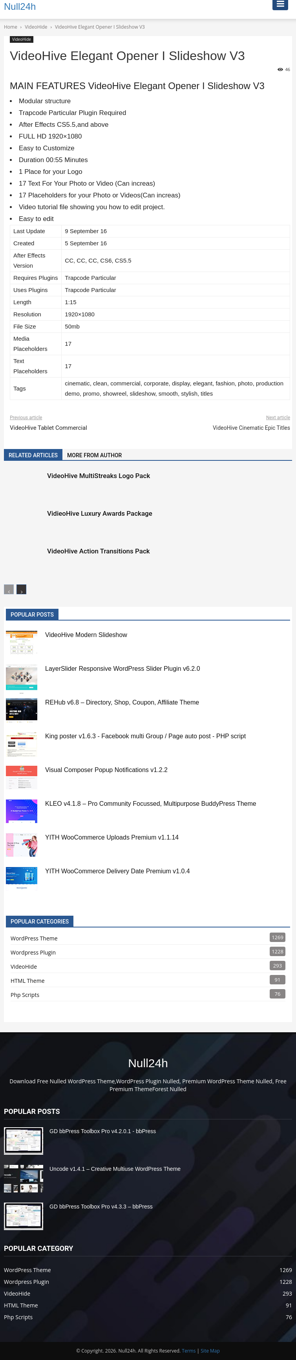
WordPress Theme (34, 938)
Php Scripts (25, 995)
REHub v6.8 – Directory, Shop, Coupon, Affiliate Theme (122, 702)
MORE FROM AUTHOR (94, 455)
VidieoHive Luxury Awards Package (99, 513)
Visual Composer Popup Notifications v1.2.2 (106, 770)
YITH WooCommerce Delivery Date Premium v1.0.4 (117, 871)
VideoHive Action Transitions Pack (98, 551)
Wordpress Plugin (33, 952)
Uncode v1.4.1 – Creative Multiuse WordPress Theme (115, 1169)
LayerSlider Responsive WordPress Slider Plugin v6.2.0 (122, 668)
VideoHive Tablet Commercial (48, 427)
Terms (189, 1350)
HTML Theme (28, 980)
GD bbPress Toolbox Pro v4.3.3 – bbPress (101, 1206)
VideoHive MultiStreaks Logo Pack (98, 476)
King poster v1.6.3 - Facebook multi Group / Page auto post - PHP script (145, 736)
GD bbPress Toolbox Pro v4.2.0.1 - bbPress (102, 1131)
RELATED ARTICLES (33, 455)
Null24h (148, 1063)
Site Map (210, 1350)
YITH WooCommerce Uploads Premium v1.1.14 (112, 837)
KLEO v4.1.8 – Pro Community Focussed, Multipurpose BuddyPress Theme (150, 803)
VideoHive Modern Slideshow (86, 635)
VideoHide (21, 39)
